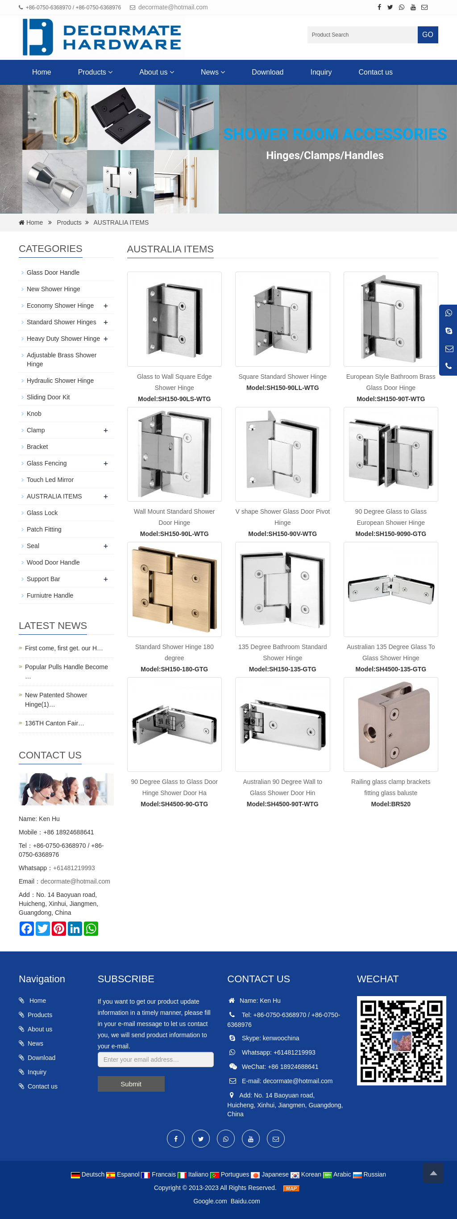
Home (41, 72)
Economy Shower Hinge (60, 305)
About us (156, 72)
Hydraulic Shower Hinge (60, 380)
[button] (110, 72)
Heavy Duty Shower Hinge (63, 338)
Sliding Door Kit (48, 397)
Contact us (376, 72)
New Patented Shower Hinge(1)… (56, 699)
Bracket (37, 446)
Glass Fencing (46, 463)
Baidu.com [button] (245, 1201)
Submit (130, 1084)
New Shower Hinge (53, 289)
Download (267, 72)
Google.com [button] (210, 1201)
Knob (34, 413)
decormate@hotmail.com (173, 7)
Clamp (36, 430)
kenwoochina (281, 1038)
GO (427, 34)
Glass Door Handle (53, 272)
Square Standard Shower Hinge (282, 376)
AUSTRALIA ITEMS (121, 222)
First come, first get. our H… (64, 648)
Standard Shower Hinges (61, 322)
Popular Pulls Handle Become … (66, 671)
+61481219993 (74, 867)
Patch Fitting (44, 529)
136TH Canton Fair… (54, 723)
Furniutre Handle (50, 595)
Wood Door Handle (53, 562)
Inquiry (321, 72)
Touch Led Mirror (50, 479)
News (213, 72)
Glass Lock (42, 512)
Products (95, 72)
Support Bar (43, 578)
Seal (33, 545)
